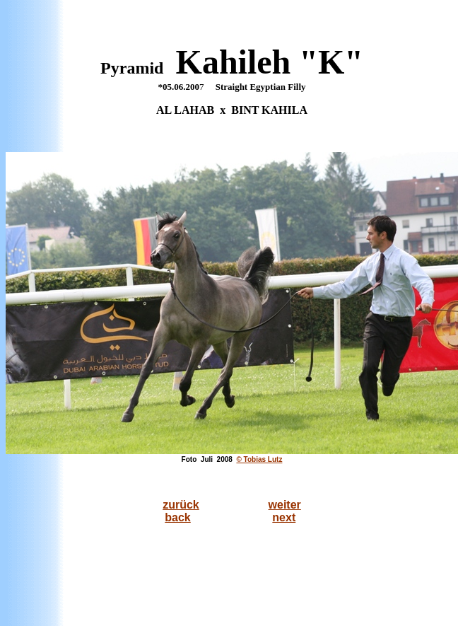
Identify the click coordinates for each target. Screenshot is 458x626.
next (283, 517)
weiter (285, 505)
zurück (181, 505)
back (177, 517)
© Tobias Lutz (259, 459)
